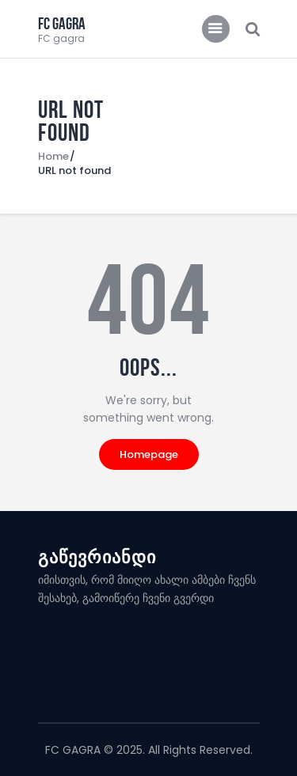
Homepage (149, 454)
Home (53, 157)
